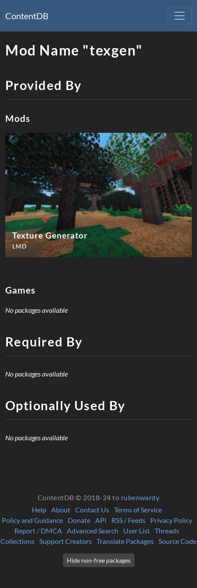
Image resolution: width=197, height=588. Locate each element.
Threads (167, 530)
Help (39, 509)
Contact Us (92, 509)
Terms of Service (138, 509)
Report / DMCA (38, 530)
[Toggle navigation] (179, 15)
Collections (17, 541)
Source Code (178, 541)
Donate (79, 520)
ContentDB (26, 15)
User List (136, 530)
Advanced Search (92, 530)
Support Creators (65, 541)
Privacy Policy (171, 520)
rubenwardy (140, 497)
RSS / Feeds (128, 520)
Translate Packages (125, 541)
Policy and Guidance (32, 520)
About (60, 509)
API (101, 520)
